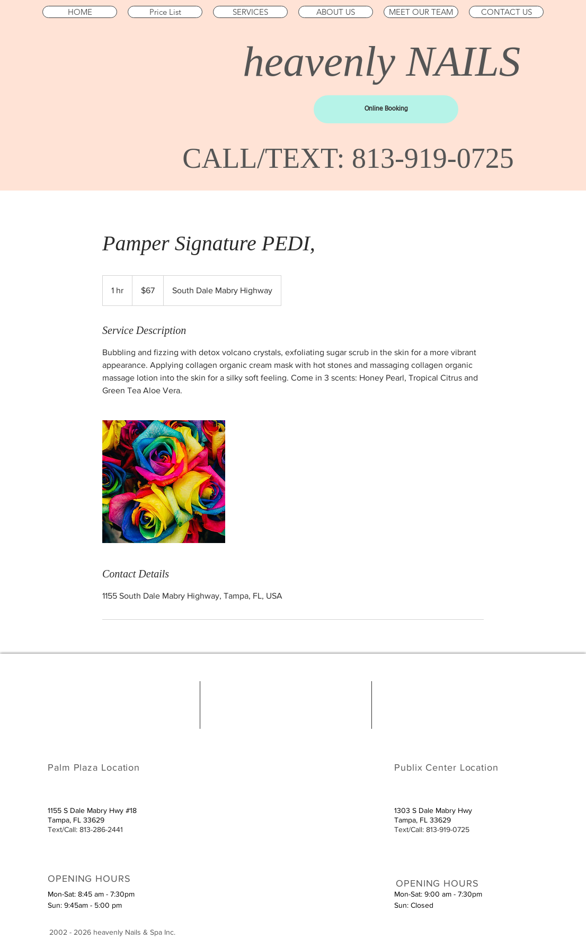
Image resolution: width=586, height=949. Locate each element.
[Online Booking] (386, 109)
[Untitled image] (163, 481)
